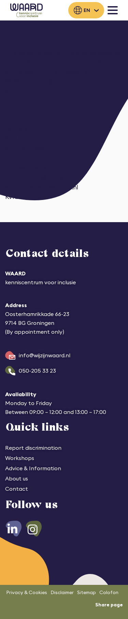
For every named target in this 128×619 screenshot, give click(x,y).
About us (16, 478)
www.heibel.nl (26, 81)
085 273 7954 (35, 168)
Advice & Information (33, 468)
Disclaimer (62, 592)
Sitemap (86, 592)
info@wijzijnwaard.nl (44, 355)
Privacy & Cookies (26, 592)
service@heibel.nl (53, 187)
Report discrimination (33, 447)
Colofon (108, 592)
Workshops (19, 458)
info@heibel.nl (51, 178)
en (87, 10)
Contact (16, 488)
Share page (109, 604)
